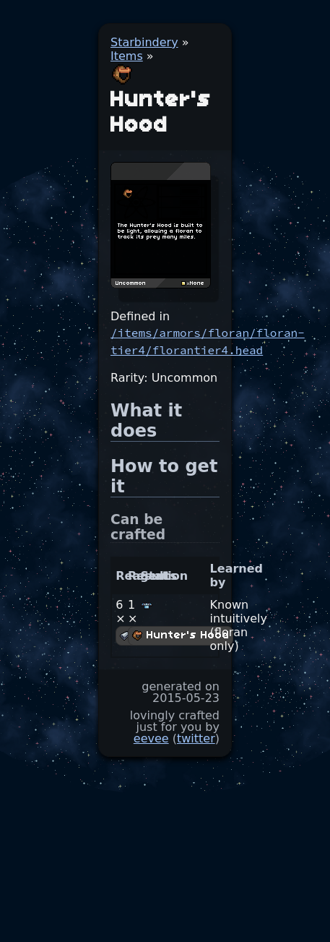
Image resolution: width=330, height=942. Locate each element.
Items (126, 56)
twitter (196, 738)
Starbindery (144, 42)
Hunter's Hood (180, 635)
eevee (151, 738)
